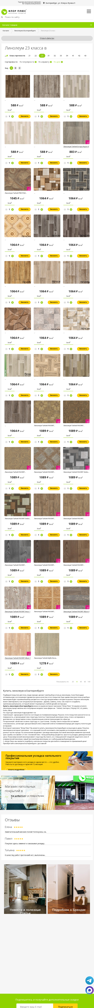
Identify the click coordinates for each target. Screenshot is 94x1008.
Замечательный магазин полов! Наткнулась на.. (26, 832)
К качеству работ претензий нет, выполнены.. (25, 855)
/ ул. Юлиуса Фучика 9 (27, 797)
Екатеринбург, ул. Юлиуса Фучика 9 (60, 3)
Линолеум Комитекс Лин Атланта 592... (72, 101)
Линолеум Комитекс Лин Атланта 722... (43, 101)
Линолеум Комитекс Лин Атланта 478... (43, 147)
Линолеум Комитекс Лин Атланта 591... (14, 147)
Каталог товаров (9, 25)
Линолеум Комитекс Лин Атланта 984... (14, 101)
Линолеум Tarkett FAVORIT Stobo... (76, 472)
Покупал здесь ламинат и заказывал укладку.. (25, 843)
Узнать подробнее (16, 770)
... (34, 193)
